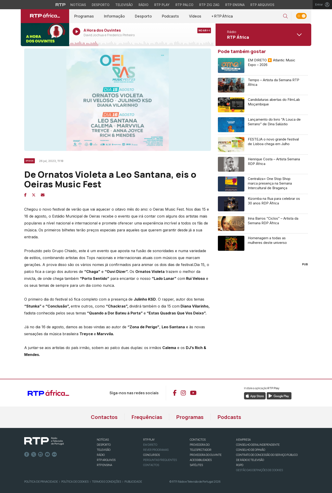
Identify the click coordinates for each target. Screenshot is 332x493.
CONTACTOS (198, 440)
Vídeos (195, 16)
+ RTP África (222, 16)
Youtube (47, 454)
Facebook (26, 454)
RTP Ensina (104, 465)
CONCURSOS (151, 455)
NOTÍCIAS (103, 440)
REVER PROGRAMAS (156, 450)
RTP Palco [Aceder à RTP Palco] (184, 5)
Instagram (40, 454)
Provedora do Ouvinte (206, 455)
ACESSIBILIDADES (201, 460)
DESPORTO (104, 445)
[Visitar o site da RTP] (61, 4)
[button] (285, 16)
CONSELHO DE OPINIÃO (250, 450)
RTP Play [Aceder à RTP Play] (162, 5)
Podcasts (170, 16)
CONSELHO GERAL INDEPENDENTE (258, 445)
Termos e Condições (106, 482)
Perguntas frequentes (160, 460)
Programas (84, 16)
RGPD (239, 465)
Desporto (143, 16)
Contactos (104, 417)
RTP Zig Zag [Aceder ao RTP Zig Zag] (209, 5)
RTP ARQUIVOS (106, 460)
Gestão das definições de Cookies (259, 470)
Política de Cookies (75, 482)
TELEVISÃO (103, 450)
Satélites (196, 465)
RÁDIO (101, 455)
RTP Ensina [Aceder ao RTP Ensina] (235, 5)
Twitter (33, 454)
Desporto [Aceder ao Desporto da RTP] (101, 5)
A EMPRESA (243, 440)
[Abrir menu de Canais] (262, 34)
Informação (114, 16)
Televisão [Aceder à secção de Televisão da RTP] (124, 5)
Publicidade (133, 482)
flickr (54, 454)
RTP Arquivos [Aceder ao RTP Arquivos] (262, 5)
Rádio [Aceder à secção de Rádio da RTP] (143, 5)
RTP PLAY (149, 440)
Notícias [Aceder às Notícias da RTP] (78, 5)
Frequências (146, 417)
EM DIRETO (150, 445)
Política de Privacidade (41, 482)
